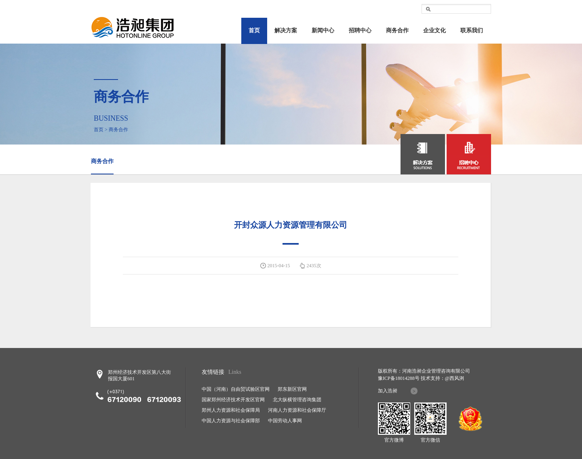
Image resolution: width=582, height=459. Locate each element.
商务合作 (397, 30)
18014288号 (407, 378)
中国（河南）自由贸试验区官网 (236, 389)
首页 (254, 30)
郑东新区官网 (292, 389)
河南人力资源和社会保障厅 (297, 410)
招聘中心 (360, 30)
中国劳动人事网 (285, 420)
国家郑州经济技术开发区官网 (233, 399)
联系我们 (471, 30)
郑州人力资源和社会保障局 (231, 410)
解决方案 (285, 30)
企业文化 (434, 30)
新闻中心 (323, 30)
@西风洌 (454, 378)
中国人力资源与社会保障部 (231, 420)
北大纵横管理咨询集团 (297, 399)
